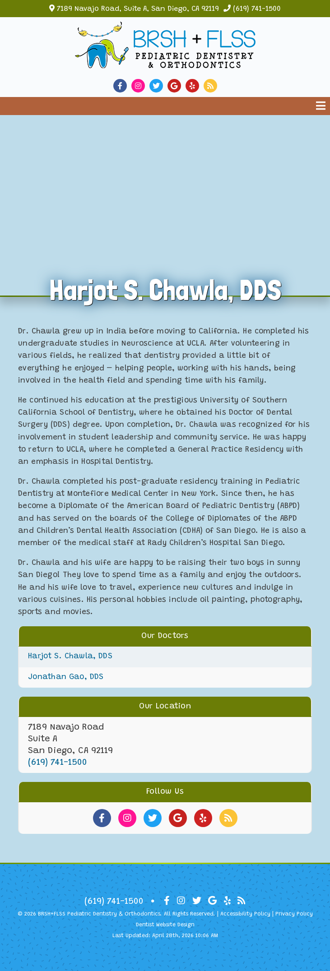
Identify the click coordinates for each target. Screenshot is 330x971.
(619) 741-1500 (257, 9)
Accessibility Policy (245, 914)
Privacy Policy (294, 914)
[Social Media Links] (102, 818)
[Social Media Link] (122, 86)
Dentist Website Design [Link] (165, 925)
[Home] (165, 61)
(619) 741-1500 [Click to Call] (57, 762)
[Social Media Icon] (167, 901)
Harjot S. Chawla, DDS (70, 657)
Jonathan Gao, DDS (65, 677)
